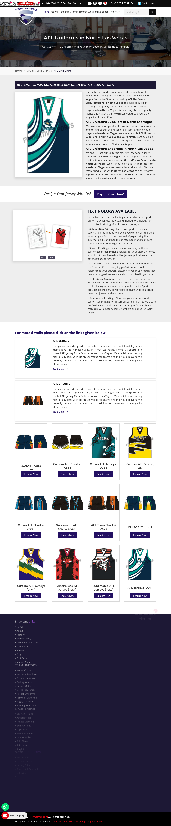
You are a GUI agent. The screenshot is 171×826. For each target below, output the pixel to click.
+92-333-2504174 (122, 3)
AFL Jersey (61, 341)
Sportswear (85, 12)
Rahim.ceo (146, 3)
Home (46, 12)
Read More (60, 368)
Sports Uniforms (69, 12)
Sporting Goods (100, 12)
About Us (55, 12)
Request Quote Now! (110, 194)
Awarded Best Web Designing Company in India (79, 821)
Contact (115, 12)
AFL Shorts (61, 384)
